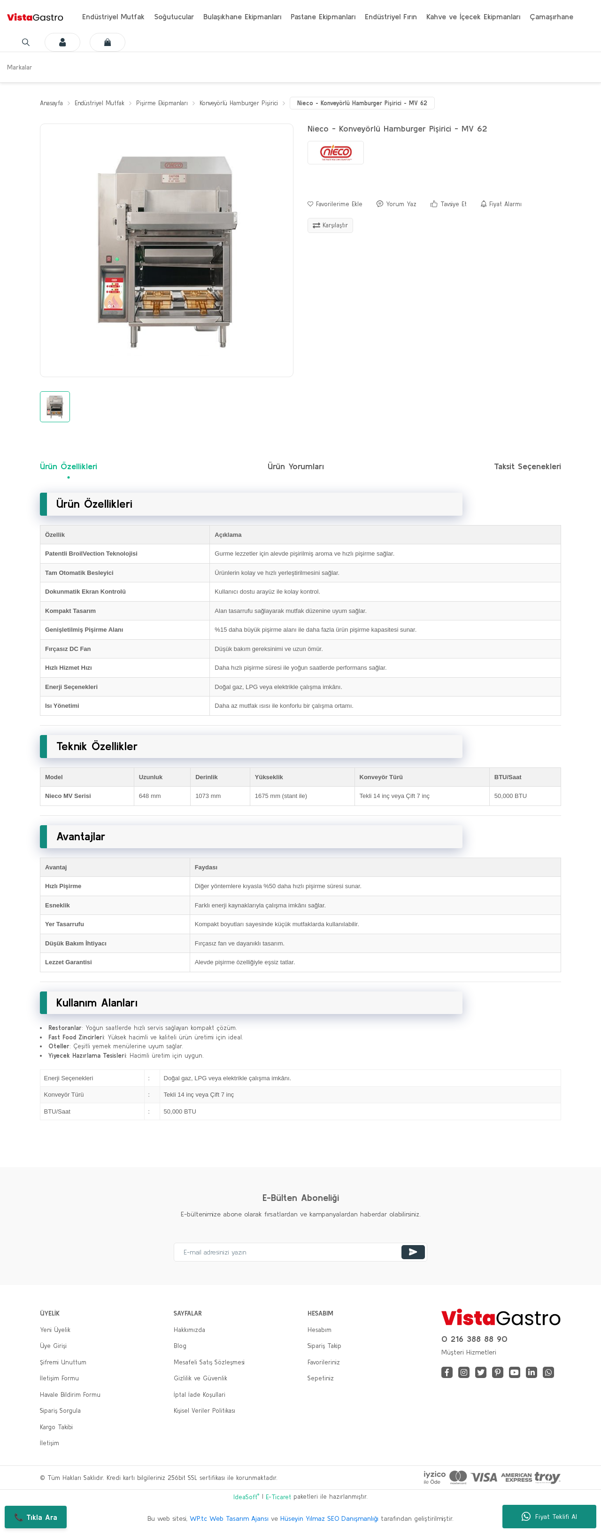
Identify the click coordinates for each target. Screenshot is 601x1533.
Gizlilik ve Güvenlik (200, 1378)
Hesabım (319, 1329)
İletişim (49, 1443)
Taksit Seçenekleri (527, 467)
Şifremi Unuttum (63, 1362)
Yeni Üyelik (55, 1329)
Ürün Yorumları (296, 467)
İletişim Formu (59, 1378)
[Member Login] (53, 42)
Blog (180, 1346)
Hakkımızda (189, 1329)
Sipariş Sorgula (60, 1411)
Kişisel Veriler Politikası (204, 1411)
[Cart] (98, 42)
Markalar (19, 67)
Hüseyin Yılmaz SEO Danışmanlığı (329, 1518)
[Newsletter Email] (300, 1252)
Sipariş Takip (324, 1346)
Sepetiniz (321, 1378)
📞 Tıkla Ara (35, 1517)
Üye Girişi (53, 1346)
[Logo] (35, 16)
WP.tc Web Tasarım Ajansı (229, 1518)
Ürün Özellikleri (68, 467)
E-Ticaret (278, 1497)
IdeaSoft (246, 1497)
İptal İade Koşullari (199, 1394)
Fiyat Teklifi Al (549, 1516)
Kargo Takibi (56, 1427)
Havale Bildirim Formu (70, 1394)
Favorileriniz (324, 1362)
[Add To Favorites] (335, 204)
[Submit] (413, 1252)
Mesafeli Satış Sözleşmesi (209, 1362)
